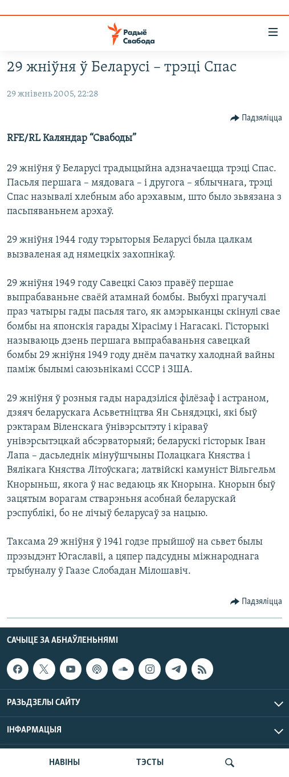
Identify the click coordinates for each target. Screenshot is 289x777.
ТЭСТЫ (150, 762)
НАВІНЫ (64, 762)
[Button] (256, 118)
